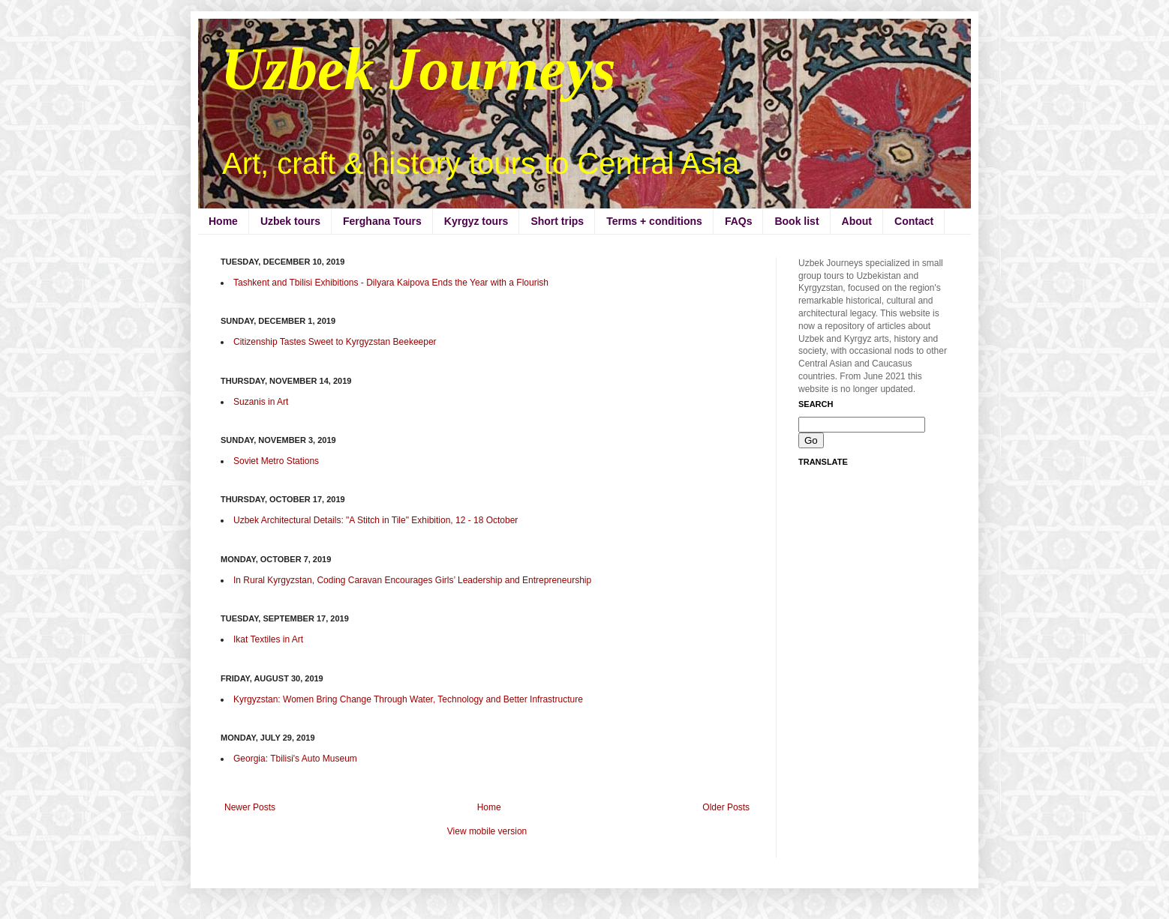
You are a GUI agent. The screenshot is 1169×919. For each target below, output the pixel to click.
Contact (913, 221)
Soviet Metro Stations (276, 461)
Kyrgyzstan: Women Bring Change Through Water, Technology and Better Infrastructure (408, 699)
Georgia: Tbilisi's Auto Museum (295, 758)
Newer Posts (249, 807)
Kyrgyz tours (476, 221)
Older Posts (726, 807)
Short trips (557, 221)
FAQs (739, 221)
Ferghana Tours (382, 221)
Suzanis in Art (260, 402)
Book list (796, 221)
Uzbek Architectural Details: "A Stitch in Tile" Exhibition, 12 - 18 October (375, 520)
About (857, 221)
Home (223, 221)
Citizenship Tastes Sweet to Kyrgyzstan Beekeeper (335, 342)
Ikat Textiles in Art (268, 639)
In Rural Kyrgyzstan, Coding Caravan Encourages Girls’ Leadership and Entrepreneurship (412, 580)
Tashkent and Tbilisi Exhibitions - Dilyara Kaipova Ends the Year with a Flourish (390, 282)
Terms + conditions (654, 221)
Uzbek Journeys (418, 69)
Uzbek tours (290, 221)
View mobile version (487, 831)
